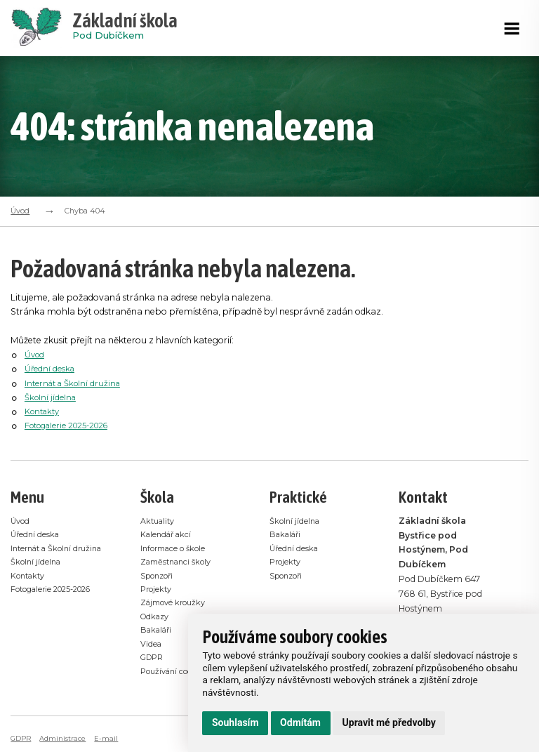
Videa (152, 644)
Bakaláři (158, 630)
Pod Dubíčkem (125, 28)
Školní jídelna (52, 397)
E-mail (111, 739)
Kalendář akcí (169, 534)
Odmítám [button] (300, 722)
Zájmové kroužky (177, 603)
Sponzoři (160, 575)
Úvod (20, 211)
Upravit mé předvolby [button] (389, 722)
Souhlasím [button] (235, 722)
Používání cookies (177, 671)
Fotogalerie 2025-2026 (73, 425)
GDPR (153, 658)
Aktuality (159, 520)
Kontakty (45, 411)
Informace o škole (177, 548)
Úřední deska (51, 368)
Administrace (66, 739)
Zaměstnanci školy (180, 562)
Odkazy (156, 617)
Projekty (158, 589)
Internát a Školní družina (76, 383)
